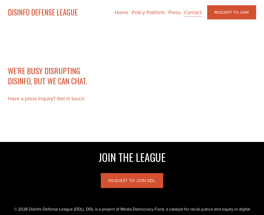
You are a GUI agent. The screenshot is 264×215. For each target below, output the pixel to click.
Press (174, 12)
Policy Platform (148, 12)
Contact (193, 12)
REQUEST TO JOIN (231, 12)
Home (121, 12)
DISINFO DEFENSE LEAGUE (43, 12)
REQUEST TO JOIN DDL (131, 180)
